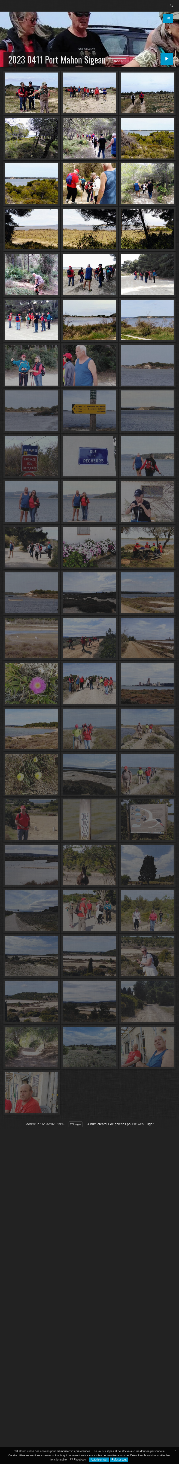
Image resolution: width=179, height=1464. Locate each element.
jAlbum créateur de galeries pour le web (115, 1124)
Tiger (149, 1124)
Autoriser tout (99, 1459)
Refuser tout (119, 1459)
